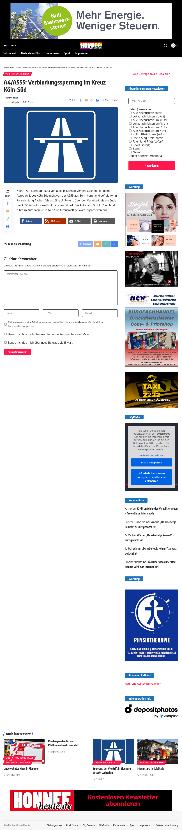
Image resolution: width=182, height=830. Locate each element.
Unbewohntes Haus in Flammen (22, 768)
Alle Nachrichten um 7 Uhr (147, 131)
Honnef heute (12, 98)
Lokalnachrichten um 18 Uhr (148, 123)
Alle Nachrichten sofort (145, 113)
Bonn (134, 148)
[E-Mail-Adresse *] (151, 101)
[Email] (86, 101)
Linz (8, 758)
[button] (7, 45)
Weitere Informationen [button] (151, 455)
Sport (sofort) (139, 145)
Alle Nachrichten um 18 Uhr (148, 120)
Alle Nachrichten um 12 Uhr (148, 127)
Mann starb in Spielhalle (151, 768)
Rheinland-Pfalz (24, 758)
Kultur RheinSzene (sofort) (147, 134)
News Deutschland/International (145, 154)
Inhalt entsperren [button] (151, 462)
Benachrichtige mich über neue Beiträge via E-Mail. (40, 352)
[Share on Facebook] (80, 101)
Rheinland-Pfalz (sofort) (146, 141)
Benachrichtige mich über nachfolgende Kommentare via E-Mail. (49, 343)
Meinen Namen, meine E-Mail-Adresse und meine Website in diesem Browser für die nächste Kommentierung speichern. (55, 333)
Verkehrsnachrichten (18, 74)
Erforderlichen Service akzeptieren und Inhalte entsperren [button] (151, 477)
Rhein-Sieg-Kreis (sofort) (146, 138)
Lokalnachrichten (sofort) (147, 116)
